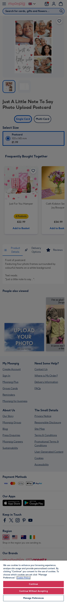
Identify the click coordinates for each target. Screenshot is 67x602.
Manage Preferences (33, 598)
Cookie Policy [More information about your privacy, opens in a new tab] (23, 578)
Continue (33, 584)
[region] (33, 581)
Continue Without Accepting (33, 591)
